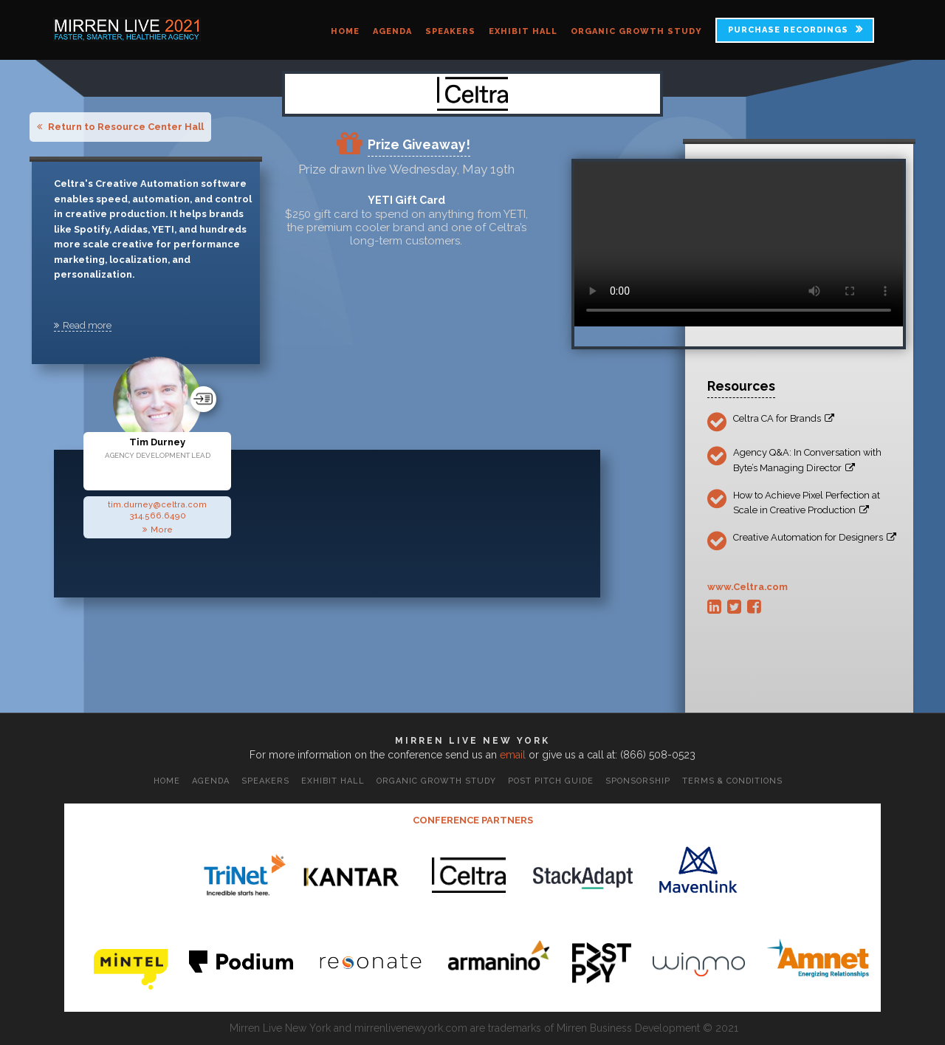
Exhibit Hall (523, 31)
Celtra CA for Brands (783, 418)
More (157, 529)
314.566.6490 (157, 515)
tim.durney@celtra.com (157, 504)
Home (345, 31)
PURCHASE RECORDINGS (788, 30)
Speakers (450, 31)
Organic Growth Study (636, 31)
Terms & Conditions (732, 781)
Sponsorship (637, 781)
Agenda (392, 31)
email (513, 755)
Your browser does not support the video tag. (738, 244)
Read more (82, 325)
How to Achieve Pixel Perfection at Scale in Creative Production (806, 502)
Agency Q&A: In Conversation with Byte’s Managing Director (807, 460)
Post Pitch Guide (551, 781)
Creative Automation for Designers (814, 537)
